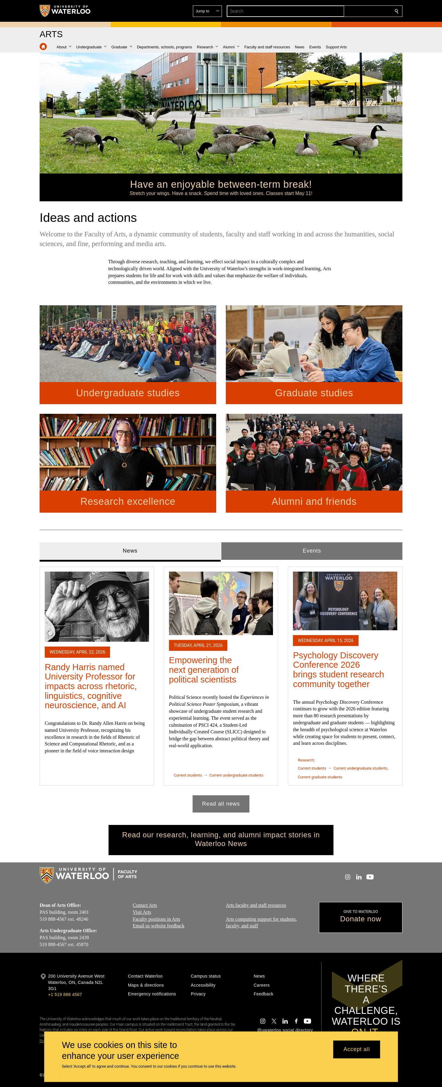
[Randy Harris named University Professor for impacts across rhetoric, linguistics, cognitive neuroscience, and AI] (97, 606)
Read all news (221, 803)
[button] (353, 11)
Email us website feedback (158, 925)
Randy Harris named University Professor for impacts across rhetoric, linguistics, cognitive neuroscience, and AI (91, 686)
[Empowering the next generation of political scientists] (221, 603)
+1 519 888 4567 (65, 994)
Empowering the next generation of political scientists (204, 669)
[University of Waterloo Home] (65, 11)
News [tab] (130, 551)
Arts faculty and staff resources (256, 905)
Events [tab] (312, 551)
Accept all (356, 1049)
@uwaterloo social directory (285, 1030)
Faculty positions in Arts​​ (156, 918)
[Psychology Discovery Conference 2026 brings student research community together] (345, 600)
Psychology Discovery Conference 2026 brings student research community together (338, 669)
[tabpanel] (221, 687)
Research (306, 760)
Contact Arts (145, 905)
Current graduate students (320, 776)
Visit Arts (142, 911)
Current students (188, 775)
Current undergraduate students (236, 775)
